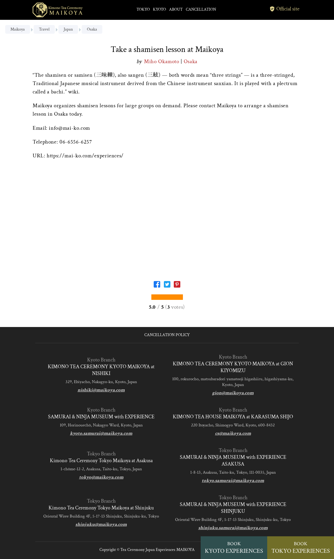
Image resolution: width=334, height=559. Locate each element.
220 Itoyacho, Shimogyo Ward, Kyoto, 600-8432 (233, 425)
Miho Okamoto (162, 61)
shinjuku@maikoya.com (101, 524)
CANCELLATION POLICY (167, 335)
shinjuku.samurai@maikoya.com (233, 528)
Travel (44, 29)
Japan (68, 29)
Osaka (92, 29)
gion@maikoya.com (233, 393)
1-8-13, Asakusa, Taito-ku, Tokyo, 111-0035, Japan (233, 472)
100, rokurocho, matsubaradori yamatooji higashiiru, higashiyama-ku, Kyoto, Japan (233, 382)
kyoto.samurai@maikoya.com (101, 433)
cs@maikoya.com (233, 433)
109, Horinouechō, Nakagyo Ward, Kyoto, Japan (101, 425)
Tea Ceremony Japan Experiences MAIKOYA (157, 549)
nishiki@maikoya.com (101, 390)
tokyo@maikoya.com (101, 477)
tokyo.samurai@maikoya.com (233, 480)
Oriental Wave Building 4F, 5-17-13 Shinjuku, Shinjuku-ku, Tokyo (101, 516)
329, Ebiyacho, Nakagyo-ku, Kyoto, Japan (101, 382)
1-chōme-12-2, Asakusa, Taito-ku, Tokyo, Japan (101, 469)
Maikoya (17, 29)
